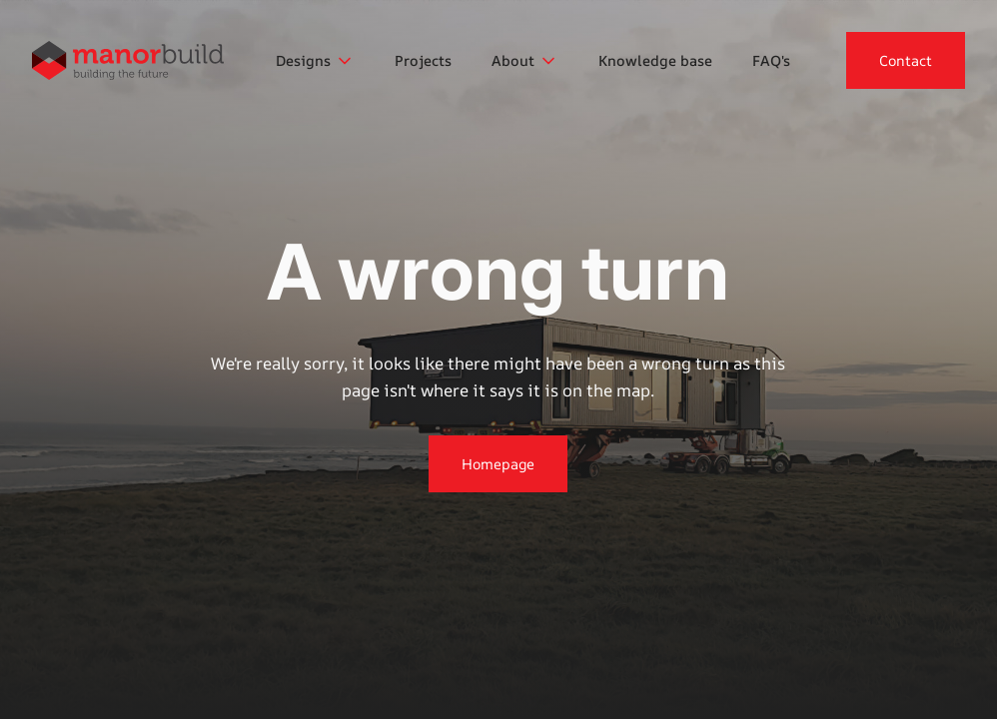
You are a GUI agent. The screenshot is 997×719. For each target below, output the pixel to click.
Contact (905, 60)
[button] (315, 61)
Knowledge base (655, 60)
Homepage (498, 463)
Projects (423, 60)
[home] (128, 60)
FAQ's (771, 60)
